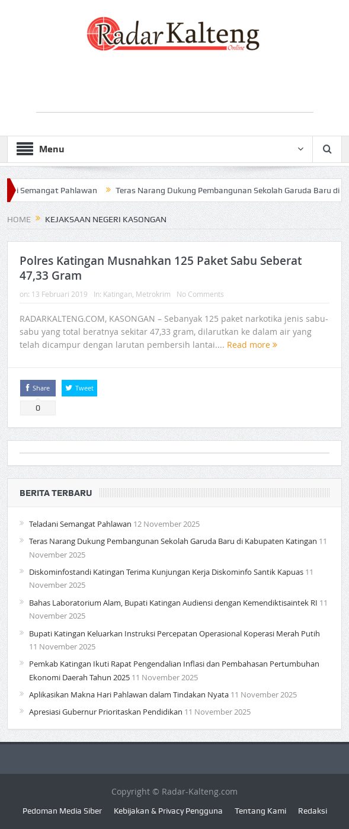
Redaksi (312, 810)
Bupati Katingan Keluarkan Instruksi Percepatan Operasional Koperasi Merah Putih (174, 633)
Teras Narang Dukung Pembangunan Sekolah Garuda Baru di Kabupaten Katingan (173, 541)
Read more (252, 344)
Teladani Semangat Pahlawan (80, 523)
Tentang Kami (260, 810)
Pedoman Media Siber (62, 810)
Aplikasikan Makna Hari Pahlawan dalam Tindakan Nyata (129, 694)
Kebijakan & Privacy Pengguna (168, 810)
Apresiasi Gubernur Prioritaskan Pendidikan (105, 711)
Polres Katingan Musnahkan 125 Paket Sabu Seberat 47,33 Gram (161, 268)
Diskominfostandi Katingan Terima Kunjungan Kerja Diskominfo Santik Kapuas (166, 571)
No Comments (200, 294)
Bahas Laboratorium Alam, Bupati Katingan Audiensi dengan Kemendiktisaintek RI (173, 602)
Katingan (117, 294)
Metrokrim (153, 294)
